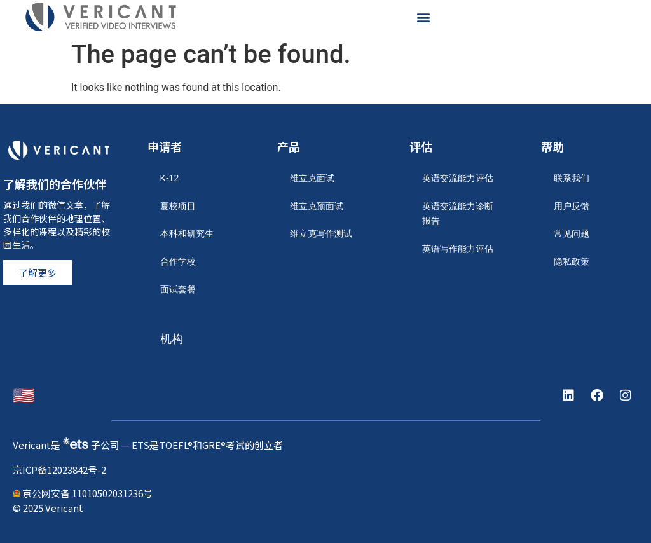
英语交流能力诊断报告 (457, 213)
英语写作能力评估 (457, 249)
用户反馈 (571, 206)
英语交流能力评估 (457, 178)
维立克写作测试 (321, 233)
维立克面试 (312, 178)
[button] (423, 16)
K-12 (169, 178)
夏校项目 (178, 206)
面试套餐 (178, 289)
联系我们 (571, 178)
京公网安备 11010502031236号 (83, 493)
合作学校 (178, 261)
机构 (171, 339)
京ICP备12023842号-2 (59, 469)
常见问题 (571, 233)
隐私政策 (571, 261)
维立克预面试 (316, 206)
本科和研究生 (187, 233)
